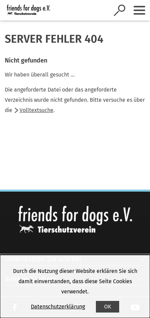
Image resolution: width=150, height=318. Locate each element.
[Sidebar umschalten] (139, 10)
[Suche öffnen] (119, 10)
